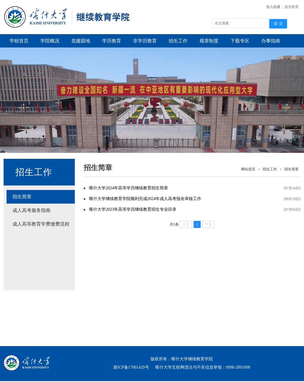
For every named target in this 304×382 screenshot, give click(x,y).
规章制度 (209, 40)
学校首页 (19, 40)
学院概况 (49, 40)
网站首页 (248, 169)
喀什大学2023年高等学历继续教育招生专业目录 (132, 209)
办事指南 (270, 40)
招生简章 (21, 196)
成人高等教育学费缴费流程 (40, 223)
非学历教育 (145, 40)
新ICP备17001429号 (131, 367)
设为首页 (291, 7)
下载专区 (239, 40)
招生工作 (178, 40)
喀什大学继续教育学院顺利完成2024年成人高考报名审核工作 (145, 198)
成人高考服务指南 (31, 210)
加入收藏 (273, 7)
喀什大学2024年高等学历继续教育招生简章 (128, 188)
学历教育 (111, 40)
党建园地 (80, 40)
